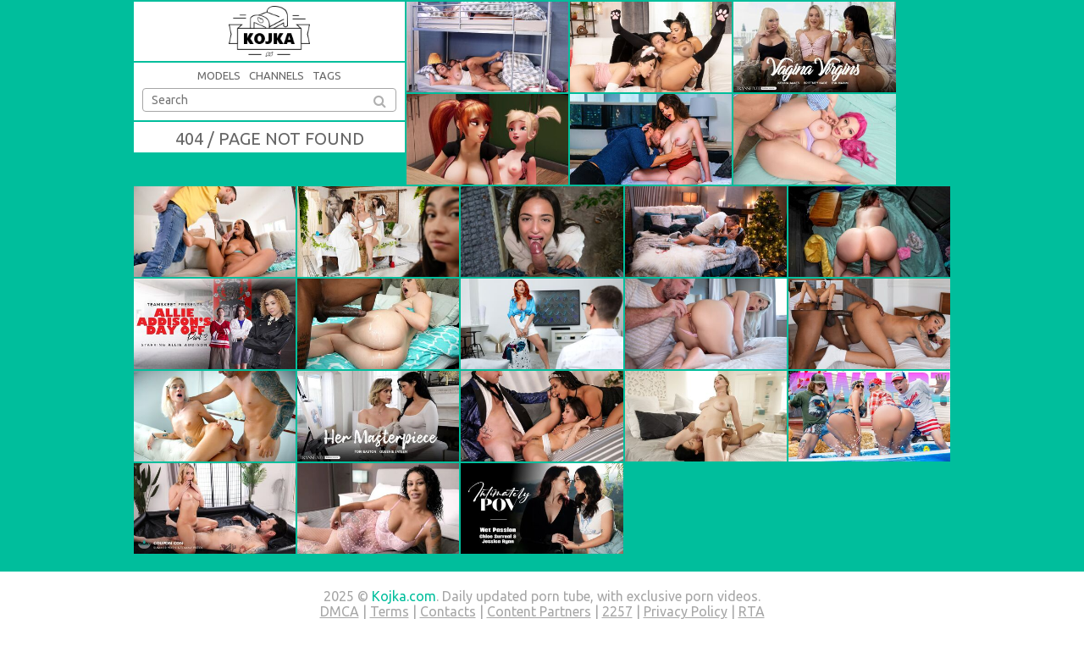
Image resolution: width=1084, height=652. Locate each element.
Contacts (448, 611)
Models (219, 75)
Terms (389, 611)
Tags (326, 75)
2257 (617, 611)
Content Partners (539, 611)
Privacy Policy (685, 611)
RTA (751, 611)
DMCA (339, 611)
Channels (276, 75)
